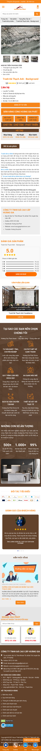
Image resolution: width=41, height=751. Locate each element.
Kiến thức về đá (6, 694)
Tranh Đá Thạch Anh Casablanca (20, 313)
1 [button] (18, 551)
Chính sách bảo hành (8, 716)
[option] (20, 39)
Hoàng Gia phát (16, 229)
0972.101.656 (8, 137)
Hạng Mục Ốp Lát (24, 19)
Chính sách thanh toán (9, 704)
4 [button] (23, 551)
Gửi (37, 624)
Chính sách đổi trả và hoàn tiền (11, 713)
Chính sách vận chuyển (9, 710)
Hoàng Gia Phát (17, 224)
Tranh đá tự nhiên (8, 21)
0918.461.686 (33, 137)
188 (27, 83)
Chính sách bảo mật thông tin (11, 707)
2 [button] (19, 551)
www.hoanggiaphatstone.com (20, 226)
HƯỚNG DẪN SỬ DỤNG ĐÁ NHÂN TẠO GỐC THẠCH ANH (17, 588)
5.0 (7, 83)
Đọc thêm (6, 599)
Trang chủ (4, 19)
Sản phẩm (13, 19)
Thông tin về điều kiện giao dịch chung (13, 701)
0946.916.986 (21, 137)
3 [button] (21, 551)
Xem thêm (20, 602)
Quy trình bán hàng (8, 697)
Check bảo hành (31, 740)
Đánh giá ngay (21, 274)
